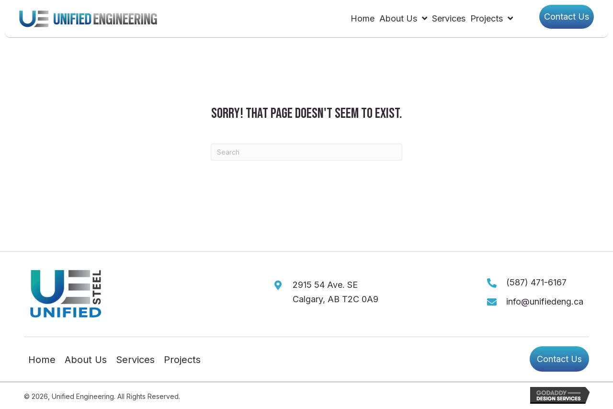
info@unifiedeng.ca (544, 301)
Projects (182, 360)
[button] (566, 17)
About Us (86, 360)
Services (135, 360)
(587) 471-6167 (536, 282)
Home (42, 360)
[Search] (306, 152)
